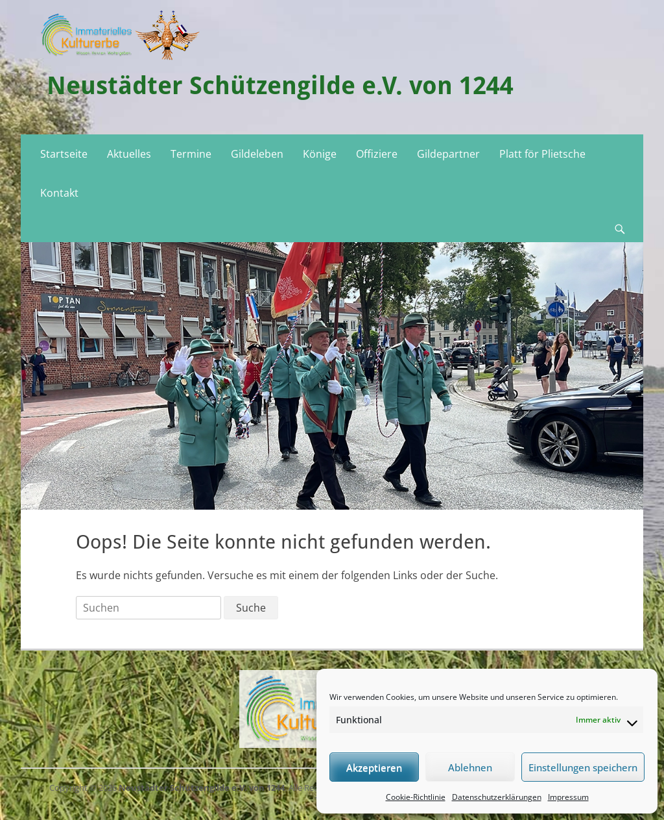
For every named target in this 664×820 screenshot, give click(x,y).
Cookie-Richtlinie (415, 796)
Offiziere (376, 154)
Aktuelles (129, 154)
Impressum (568, 796)
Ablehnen (470, 767)
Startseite (64, 154)
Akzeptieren (374, 767)
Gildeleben (257, 154)
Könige (320, 154)
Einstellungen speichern (582, 767)
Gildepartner (448, 154)
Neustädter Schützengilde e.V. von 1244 (280, 85)
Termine (191, 154)
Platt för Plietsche (542, 154)
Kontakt (59, 193)
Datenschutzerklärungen (496, 796)
